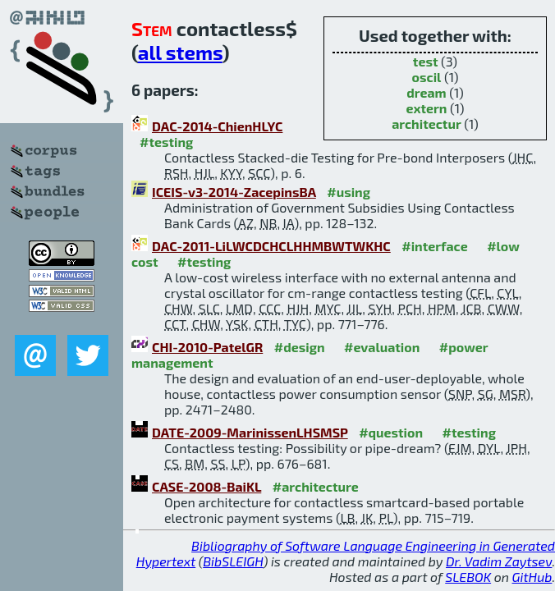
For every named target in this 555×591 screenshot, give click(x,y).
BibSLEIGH (233, 561)
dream (426, 92)
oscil (427, 77)
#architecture (316, 486)
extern (426, 108)
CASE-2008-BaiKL (206, 486)
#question (391, 432)
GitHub (532, 576)
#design (299, 347)
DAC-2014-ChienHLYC (217, 126)
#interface (434, 246)
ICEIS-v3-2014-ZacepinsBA (234, 191)
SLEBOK (468, 576)
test (425, 61)
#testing (166, 141)
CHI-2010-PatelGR (207, 347)
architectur (426, 123)
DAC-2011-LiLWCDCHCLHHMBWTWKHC (271, 246)
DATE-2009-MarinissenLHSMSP (250, 432)
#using (348, 191)
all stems (180, 52)
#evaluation (382, 347)
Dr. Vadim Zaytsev (499, 561)
